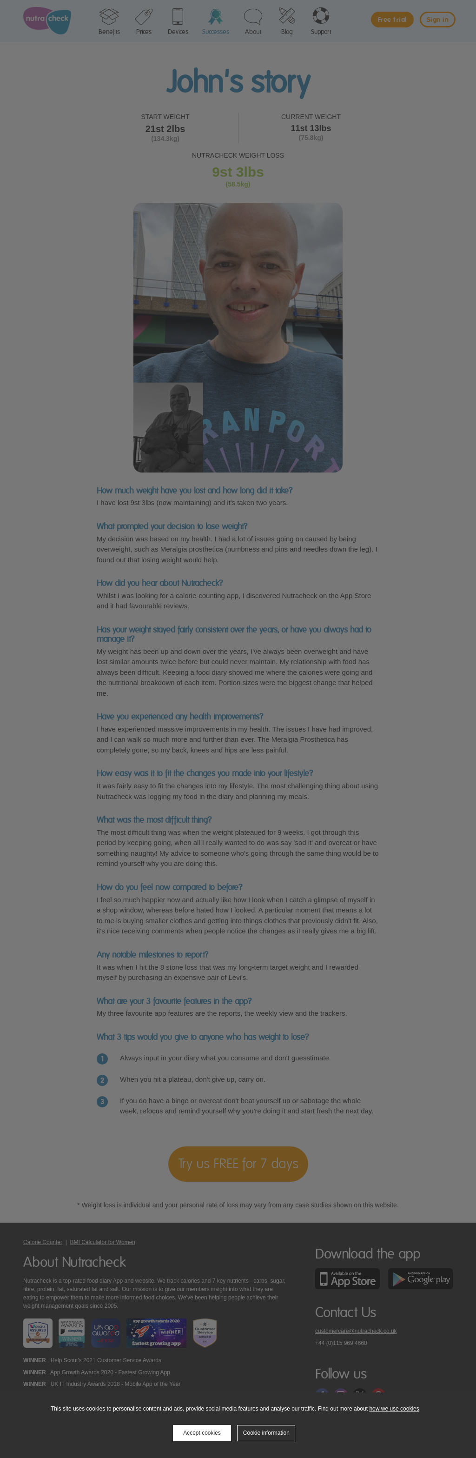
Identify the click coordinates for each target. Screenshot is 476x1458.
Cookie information (266, 1433)
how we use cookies (394, 1408)
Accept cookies (202, 1433)
